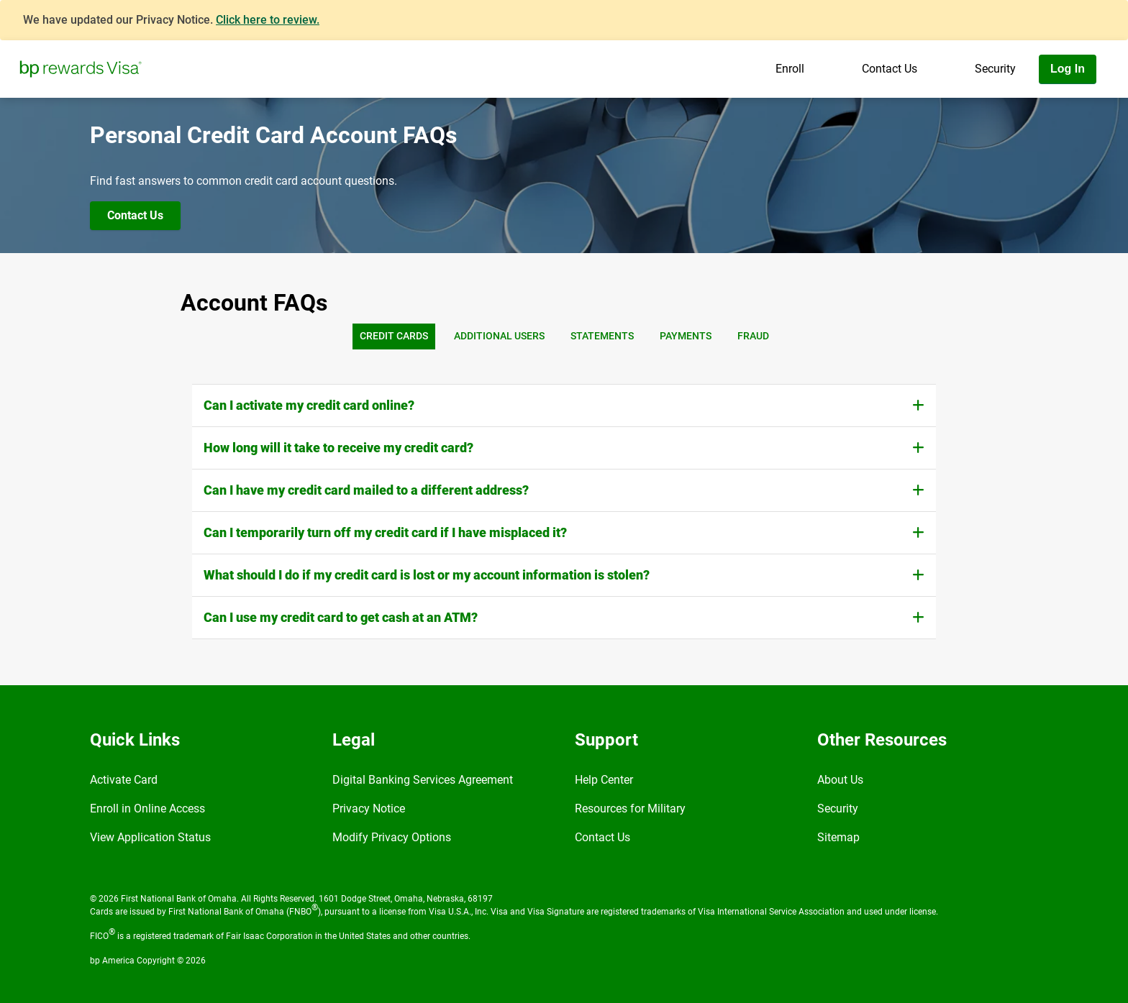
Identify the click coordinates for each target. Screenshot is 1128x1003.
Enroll (790, 68)
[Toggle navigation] (1112, 110)
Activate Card (124, 780)
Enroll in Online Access (147, 808)
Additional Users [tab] (499, 336)
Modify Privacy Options (391, 837)
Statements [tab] (602, 336)
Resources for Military (630, 808)
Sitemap (838, 837)
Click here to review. (267, 20)
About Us (840, 780)
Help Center (604, 780)
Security (995, 68)
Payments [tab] (685, 336)
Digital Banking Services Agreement (422, 780)
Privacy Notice (368, 808)
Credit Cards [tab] (394, 336)
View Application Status (150, 837)
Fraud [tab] (753, 336)
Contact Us (889, 68)
